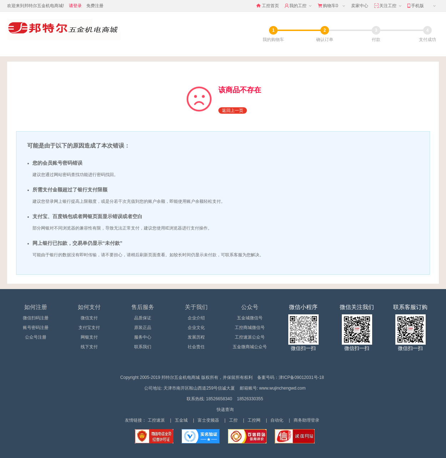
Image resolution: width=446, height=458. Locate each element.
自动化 (276, 420)
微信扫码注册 (36, 317)
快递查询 (225, 409)
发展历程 (196, 337)
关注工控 (388, 6)
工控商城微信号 (250, 327)
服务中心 (142, 337)
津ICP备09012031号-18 (301, 377)
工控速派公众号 (250, 337)
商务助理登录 (306, 420)
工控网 (254, 420)
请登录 (75, 5)
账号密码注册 (36, 327)
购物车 (332, 6)
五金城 (181, 420)
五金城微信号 (250, 317)
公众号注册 (35, 337)
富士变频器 (208, 420)
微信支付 (89, 317)
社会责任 (196, 346)
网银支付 (89, 337)
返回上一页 (232, 110)
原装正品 (142, 327)
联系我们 (142, 346)
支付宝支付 (89, 327)
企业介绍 (196, 317)
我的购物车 (273, 39)
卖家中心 (359, 5)
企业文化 (196, 327)
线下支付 (89, 346)
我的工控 (299, 6)
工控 (233, 420)
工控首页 (267, 5)
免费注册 (94, 5)
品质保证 (142, 317)
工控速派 (156, 420)
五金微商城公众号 (250, 346)
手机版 (422, 6)
